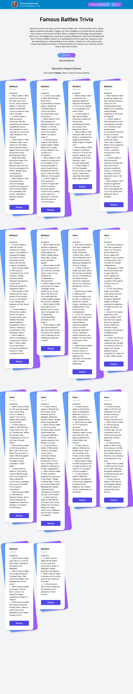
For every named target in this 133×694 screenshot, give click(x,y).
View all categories (66, 60)
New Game (66, 55)
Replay (19, 207)
